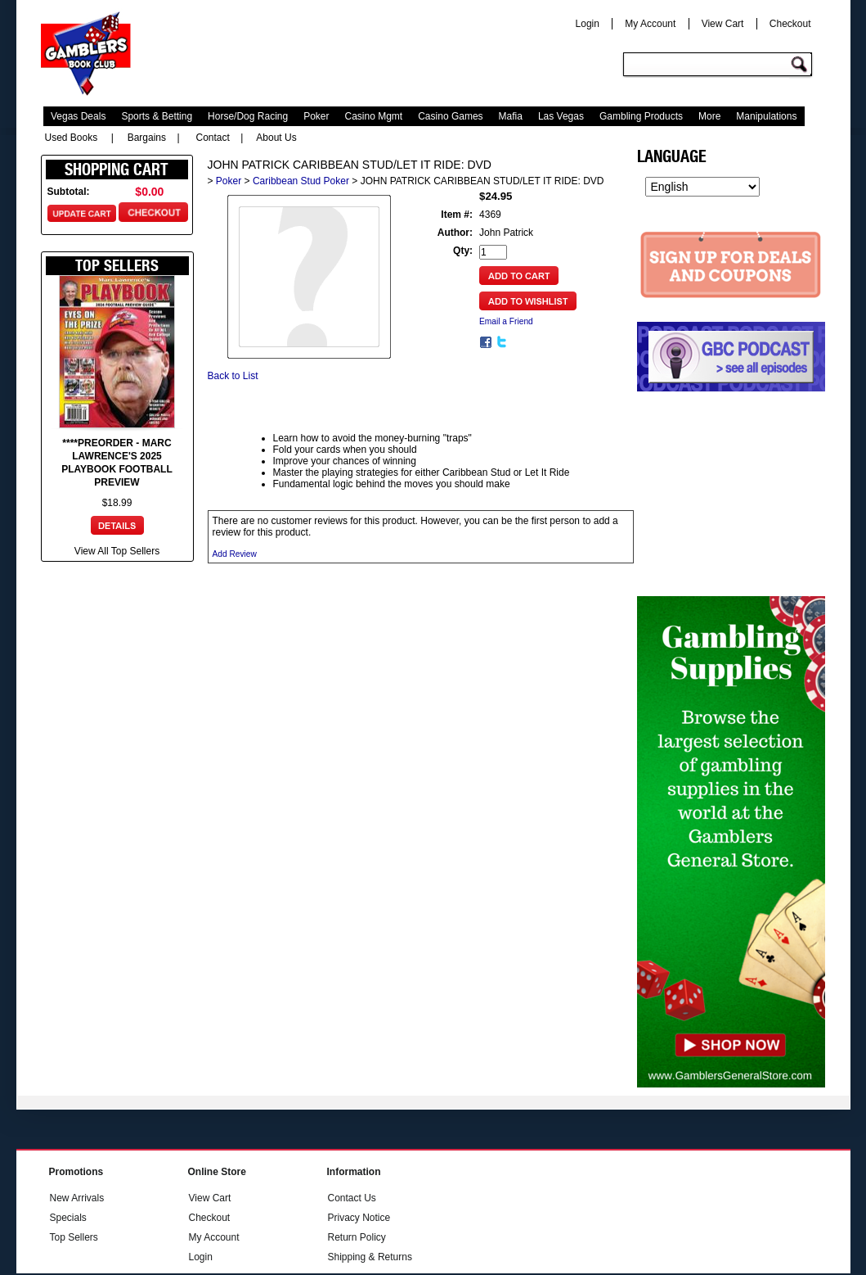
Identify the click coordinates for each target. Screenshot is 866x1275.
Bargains (147, 137)
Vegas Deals (78, 116)
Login (587, 23)
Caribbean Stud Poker (301, 181)
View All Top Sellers (116, 551)
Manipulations (766, 116)
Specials (68, 1217)
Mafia (511, 116)
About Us (276, 137)
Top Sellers (74, 1237)
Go (801, 65)
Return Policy (357, 1237)
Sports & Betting (156, 116)
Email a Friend (506, 321)
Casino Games (450, 116)
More (709, 116)
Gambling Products (641, 116)
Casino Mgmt (374, 116)
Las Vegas (561, 116)
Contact (213, 137)
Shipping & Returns (370, 1257)
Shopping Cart (116, 169)
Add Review (235, 553)
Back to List (233, 376)
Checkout (790, 23)
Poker (316, 116)
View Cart (723, 23)
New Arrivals (77, 1198)
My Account (650, 23)
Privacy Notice (359, 1217)
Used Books (71, 137)
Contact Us (352, 1198)
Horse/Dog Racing (248, 116)
